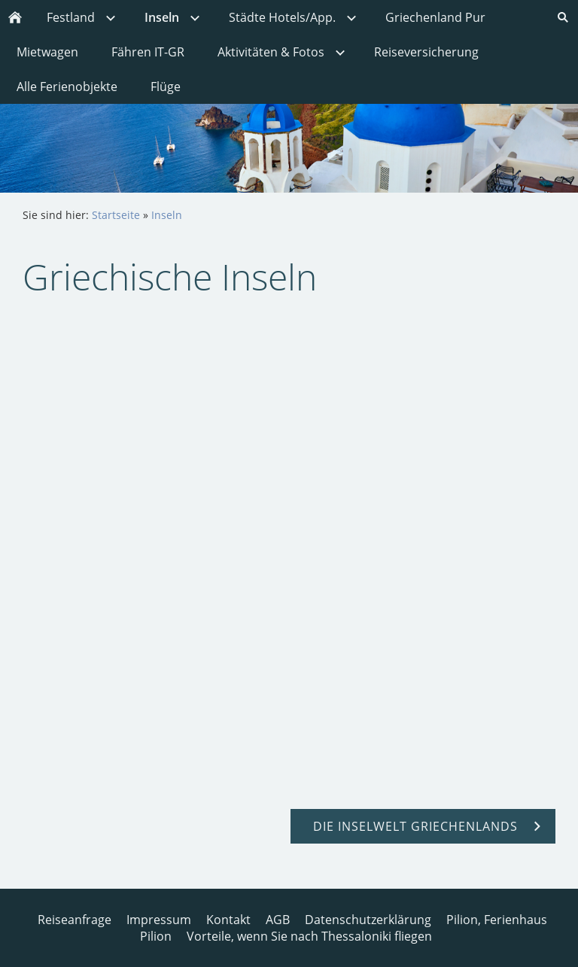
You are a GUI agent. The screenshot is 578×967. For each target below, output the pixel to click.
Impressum (158, 919)
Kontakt (228, 919)
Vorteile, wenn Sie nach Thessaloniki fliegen (309, 936)
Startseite (116, 215)
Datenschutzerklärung (368, 919)
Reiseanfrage (74, 919)
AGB (278, 919)
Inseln (166, 215)
